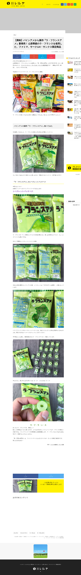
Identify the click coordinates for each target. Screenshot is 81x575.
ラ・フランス (32, 533)
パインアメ (16, 533)
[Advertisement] (24, 459)
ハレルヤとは (56, 4)
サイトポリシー (38, 565)
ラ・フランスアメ (41, 533)
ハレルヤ (77, 174)
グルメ (15, 35)
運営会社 (32, 565)
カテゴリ (48, 4)
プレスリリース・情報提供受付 (54, 565)
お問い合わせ (44, 565)
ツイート (25, 56)
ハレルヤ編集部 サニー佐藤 (57, 51)
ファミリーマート (24, 533)
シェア (17, 56)
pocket (51, 56)
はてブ (42, 56)
